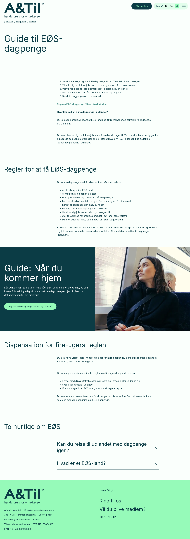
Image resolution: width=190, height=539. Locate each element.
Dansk (102, 490)
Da (166, 6)
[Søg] (177, 6)
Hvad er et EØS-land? (108, 463)
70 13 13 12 (107, 517)
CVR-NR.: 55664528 (43, 524)
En (171, 6)
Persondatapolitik (26, 514)
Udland (32, 21)
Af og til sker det (12, 510)
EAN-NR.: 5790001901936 (17, 529)
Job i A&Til (9, 514)
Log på (159, 6)
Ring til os (110, 501)
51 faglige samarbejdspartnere (39, 510)
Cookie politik (45, 514)
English (112, 490)
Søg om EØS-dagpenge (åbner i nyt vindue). (82, 104)
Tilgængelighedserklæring (17, 524)
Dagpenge (21, 21)
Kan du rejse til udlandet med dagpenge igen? (108, 447)
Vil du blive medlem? (122, 509)
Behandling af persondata (17, 519)
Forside (9, 21)
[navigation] (184, 6)
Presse (36, 519)
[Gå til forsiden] (26, 10)
